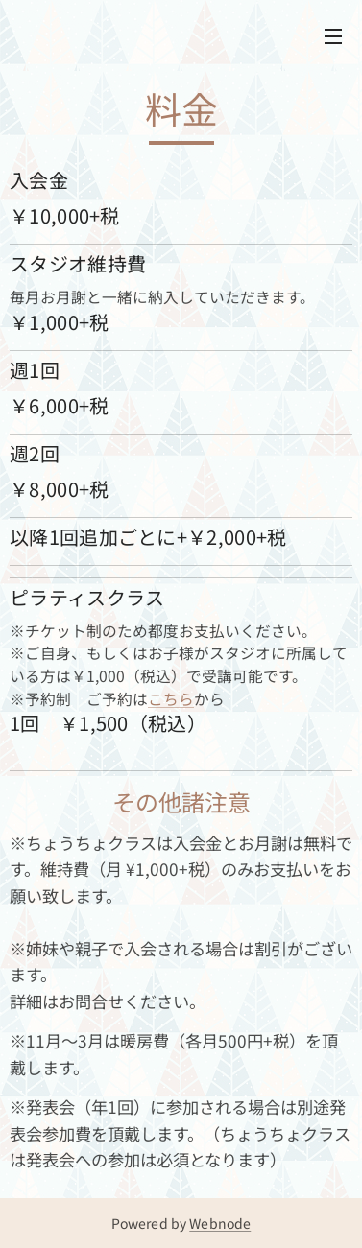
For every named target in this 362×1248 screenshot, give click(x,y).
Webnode (220, 1223)
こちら (171, 699)
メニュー (333, 36)
